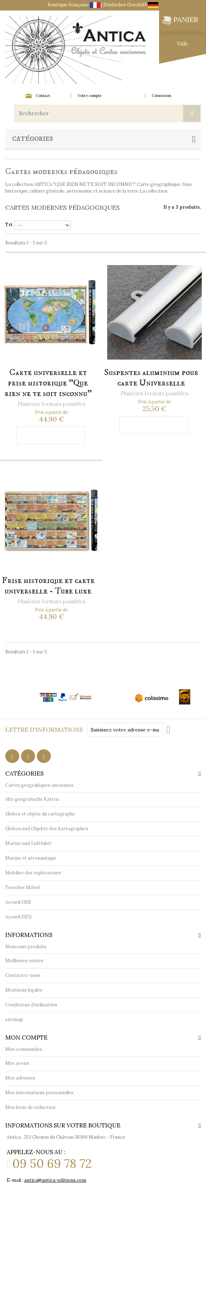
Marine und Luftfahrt (28, 843)
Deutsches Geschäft (130, 5)
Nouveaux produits (26, 947)
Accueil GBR (18, 902)
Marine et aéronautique (30, 858)
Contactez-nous (23, 975)
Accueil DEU (18, 917)
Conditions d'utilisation (31, 1005)
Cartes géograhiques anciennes (39, 785)
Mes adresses (20, 1078)
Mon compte (26, 1037)
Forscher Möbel (22, 887)
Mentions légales (23, 990)
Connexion (161, 95)
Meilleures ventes (24, 961)
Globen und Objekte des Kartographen (46, 829)
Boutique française (74, 5)
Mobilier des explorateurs (33, 873)
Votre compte (90, 95)
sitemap (14, 1019)
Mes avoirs (17, 1063)
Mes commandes (23, 1049)
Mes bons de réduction (30, 1107)
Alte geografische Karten (32, 799)
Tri (8, 225)
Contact (38, 95)
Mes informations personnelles (39, 1093)
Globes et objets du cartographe (40, 814)
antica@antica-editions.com (55, 1180)
